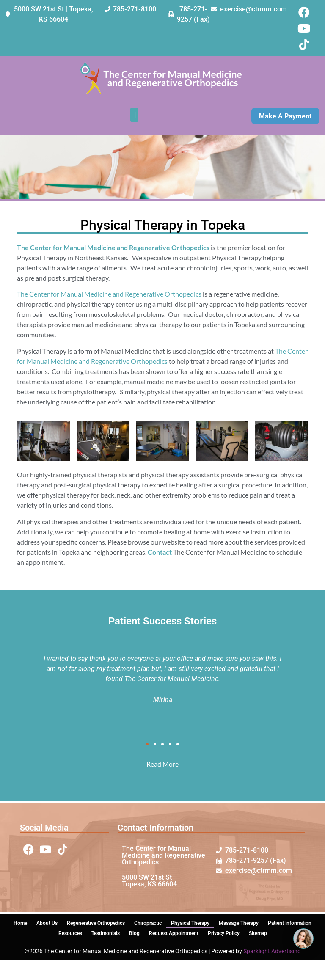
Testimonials (105, 933)
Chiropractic (148, 923)
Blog (134, 933)
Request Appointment (173, 933)
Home (20, 923)
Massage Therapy (239, 923)
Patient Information (289, 923)
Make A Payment (285, 116)
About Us (47, 923)
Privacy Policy (224, 933)
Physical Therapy (190, 923)
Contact (160, 552)
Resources (70, 933)
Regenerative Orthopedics (96, 923)
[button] (134, 115)
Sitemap (258, 933)
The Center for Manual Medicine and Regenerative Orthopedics (109, 294)
